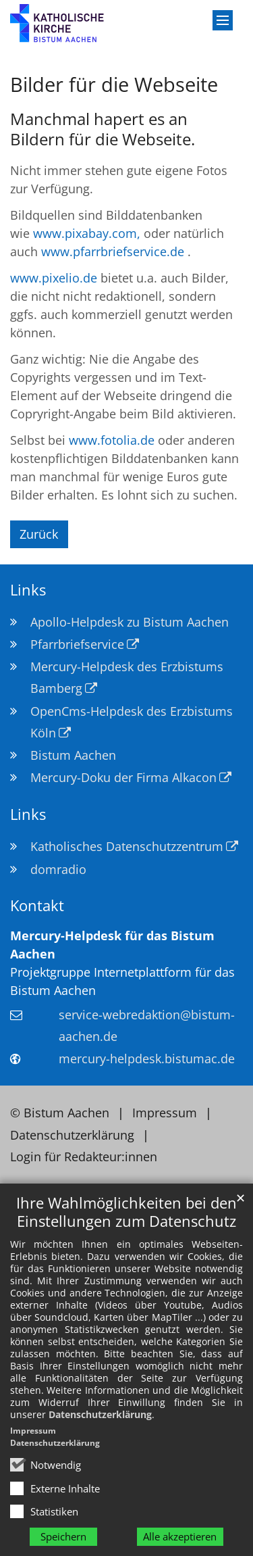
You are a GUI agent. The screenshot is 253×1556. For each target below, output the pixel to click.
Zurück (39, 534)
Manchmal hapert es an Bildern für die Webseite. (102, 129)
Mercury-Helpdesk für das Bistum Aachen (112, 944)
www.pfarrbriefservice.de (112, 251)
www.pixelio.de (53, 278)
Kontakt (37, 905)
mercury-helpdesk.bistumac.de (147, 1058)
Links (28, 590)
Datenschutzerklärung (100, 1414)
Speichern (63, 1536)
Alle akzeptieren (180, 1536)
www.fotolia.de (111, 440)
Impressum (33, 1430)
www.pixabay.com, (86, 233)
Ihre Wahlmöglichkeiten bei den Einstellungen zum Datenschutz (126, 1212)
